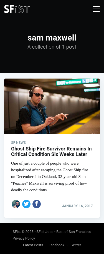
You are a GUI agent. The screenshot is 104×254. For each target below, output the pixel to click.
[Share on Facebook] (36, 204)
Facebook (56, 245)
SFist (17, 232)
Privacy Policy (24, 238)
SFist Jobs (45, 232)
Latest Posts (33, 245)
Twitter (75, 245)
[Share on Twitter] (26, 204)
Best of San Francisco (73, 232)
